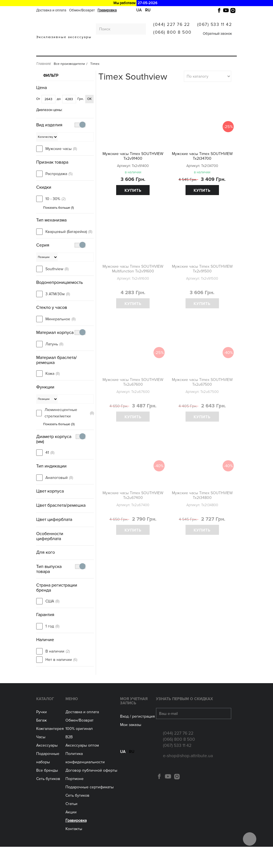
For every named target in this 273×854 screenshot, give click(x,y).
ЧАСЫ (109, 50)
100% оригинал (79, 736)
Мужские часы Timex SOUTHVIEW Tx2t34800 (202, 495)
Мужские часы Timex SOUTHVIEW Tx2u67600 (133, 382)
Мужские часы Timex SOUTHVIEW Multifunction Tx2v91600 (133, 269)
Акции (71, 819)
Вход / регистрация (137, 723)
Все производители (195, 50)
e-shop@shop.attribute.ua (188, 763)
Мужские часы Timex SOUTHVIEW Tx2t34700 (202, 156)
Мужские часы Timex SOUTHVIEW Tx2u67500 (202, 382)
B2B (69, 744)
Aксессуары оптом (82, 752)
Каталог (45, 705)
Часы (40, 744)
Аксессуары (129, 50)
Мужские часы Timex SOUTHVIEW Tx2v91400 (133, 156)
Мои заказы (130, 731)
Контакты (73, 836)
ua (122, 762)
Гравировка (107, 10)
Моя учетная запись (134, 707)
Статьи (71, 811)
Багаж (59, 50)
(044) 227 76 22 (171, 24)
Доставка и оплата (51, 10)
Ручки (44, 50)
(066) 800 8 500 (172, 32)
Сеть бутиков (157, 50)
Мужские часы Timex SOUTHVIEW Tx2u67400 (133, 495)
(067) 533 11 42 (214, 24)
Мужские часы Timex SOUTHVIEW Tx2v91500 (202, 269)
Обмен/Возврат (82, 10)
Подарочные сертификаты (89, 794)
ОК (89, 100)
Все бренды (47, 777)
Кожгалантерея (84, 50)
